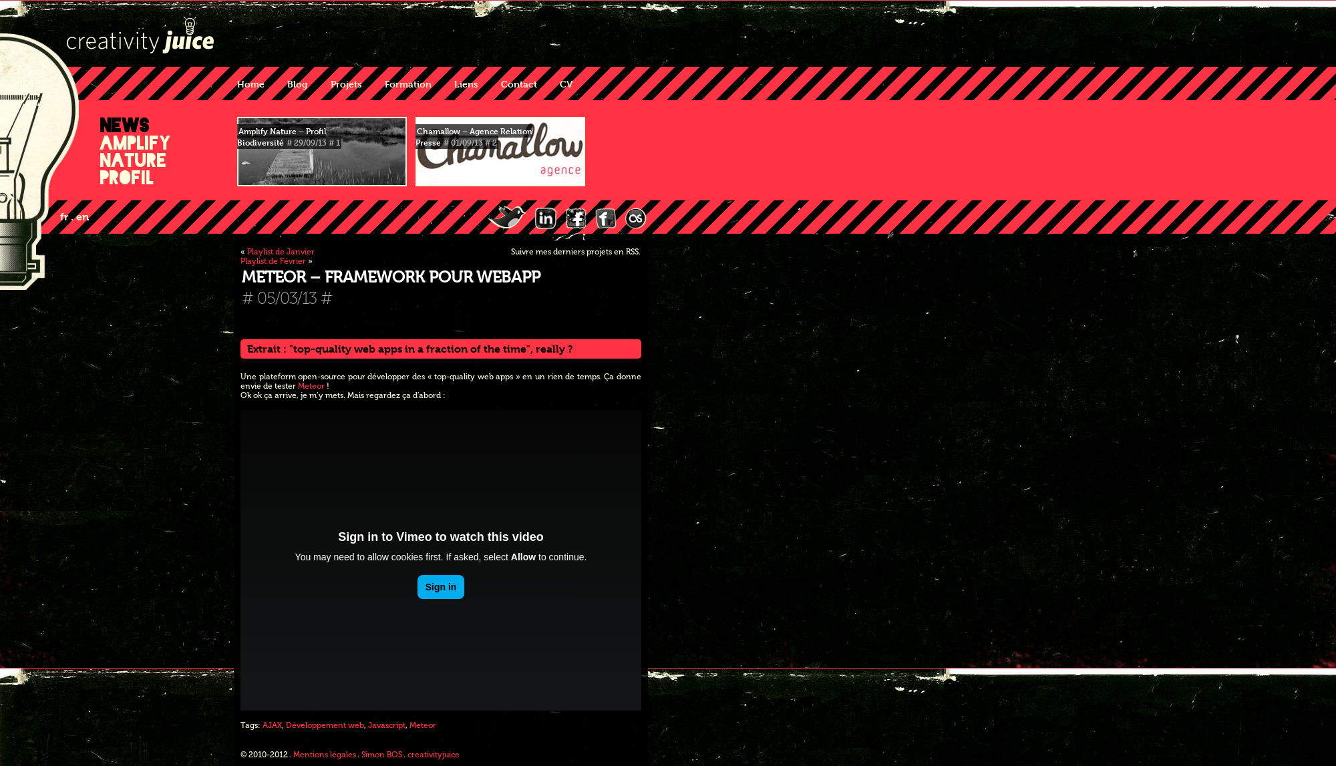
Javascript (386, 725)
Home (251, 83)
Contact (519, 83)
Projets (346, 83)
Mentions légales (324, 754)
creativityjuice (433, 754)
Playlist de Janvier (281, 251)
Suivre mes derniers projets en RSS (575, 251)
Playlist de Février (273, 261)
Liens (466, 83)
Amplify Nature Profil (135, 160)
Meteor (311, 386)
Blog (297, 83)
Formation (408, 83)
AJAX (272, 725)
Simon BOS (381, 754)
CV (566, 83)
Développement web (325, 725)
